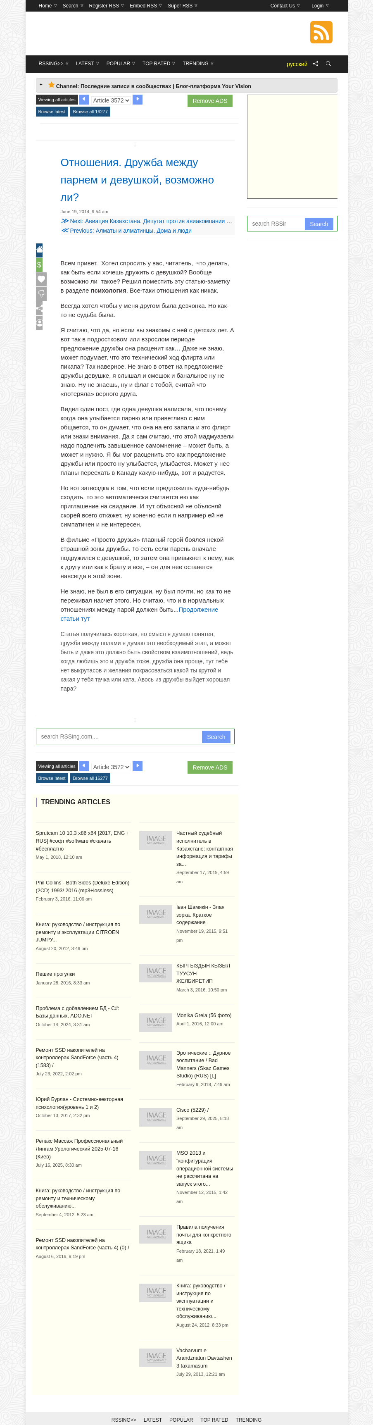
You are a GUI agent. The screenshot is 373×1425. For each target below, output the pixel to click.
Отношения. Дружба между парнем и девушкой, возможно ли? (144, 179)
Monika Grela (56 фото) (202, 1005)
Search (216, 737)
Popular (181, 1405)
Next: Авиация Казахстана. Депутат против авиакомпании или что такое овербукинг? (179, 221)
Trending (249, 1405)
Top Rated (214, 1405)
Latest (153, 1405)
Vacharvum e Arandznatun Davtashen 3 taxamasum (205, 1343)
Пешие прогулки (55, 972)
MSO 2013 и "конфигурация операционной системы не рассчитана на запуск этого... (204, 1157)
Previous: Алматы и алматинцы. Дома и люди (126, 230)
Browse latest (52, 111)
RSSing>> (124, 1405)
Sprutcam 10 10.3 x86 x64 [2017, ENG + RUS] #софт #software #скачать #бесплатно (80, 840)
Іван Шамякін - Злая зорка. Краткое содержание (199, 913)
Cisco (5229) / (191, 1099)
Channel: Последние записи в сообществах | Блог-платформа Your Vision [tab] (150, 85)
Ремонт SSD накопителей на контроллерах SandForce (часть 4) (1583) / (83, 1054)
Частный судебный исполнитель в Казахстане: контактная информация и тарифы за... (203, 848)
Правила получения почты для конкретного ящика (202, 1222)
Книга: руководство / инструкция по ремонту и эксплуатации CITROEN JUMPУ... (76, 930)
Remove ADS (209, 101)
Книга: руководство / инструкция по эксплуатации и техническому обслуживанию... (199, 1287)
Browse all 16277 (90, 111)
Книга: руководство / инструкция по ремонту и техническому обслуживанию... (76, 1186)
